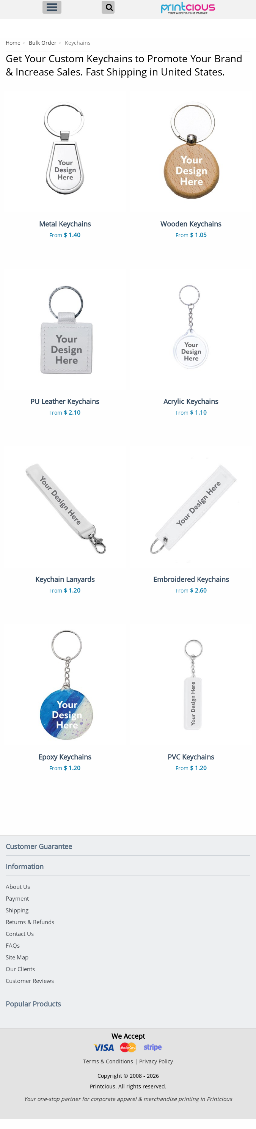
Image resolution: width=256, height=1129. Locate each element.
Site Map (17, 967)
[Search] (108, 7)
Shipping (17, 920)
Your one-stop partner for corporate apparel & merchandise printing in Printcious (128, 1108)
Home (13, 42)
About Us (18, 896)
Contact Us (20, 943)
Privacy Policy (156, 1071)
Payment (17, 908)
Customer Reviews (30, 990)
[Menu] (51, 7)
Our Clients (20, 979)
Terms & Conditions (108, 1071)
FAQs (13, 955)
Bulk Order (43, 42)
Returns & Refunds (30, 932)
